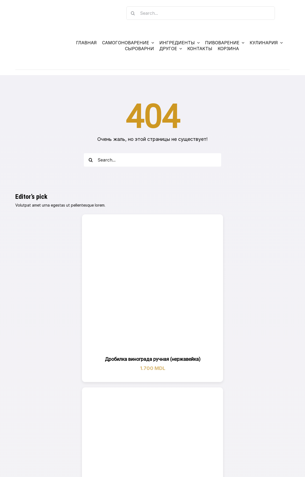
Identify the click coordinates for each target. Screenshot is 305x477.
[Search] (133, 13)
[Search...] (200, 13)
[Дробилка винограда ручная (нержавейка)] (152, 284)
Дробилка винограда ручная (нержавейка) (152, 359)
